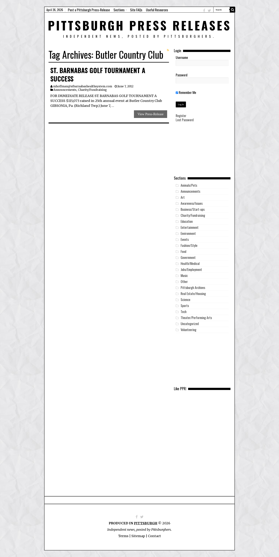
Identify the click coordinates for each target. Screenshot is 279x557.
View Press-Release (150, 114)
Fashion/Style (189, 245)
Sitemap (138, 536)
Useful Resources (157, 9)
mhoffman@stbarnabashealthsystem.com (82, 86)
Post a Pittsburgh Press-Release (89, 9)
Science (185, 299)
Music (184, 275)
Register (181, 115)
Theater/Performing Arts (196, 317)
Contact (154, 536)
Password (181, 75)
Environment (188, 233)
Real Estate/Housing (193, 293)
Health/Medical (190, 263)
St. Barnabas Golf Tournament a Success (97, 74)
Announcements (64, 90)
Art (183, 197)
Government (188, 257)
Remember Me (186, 92)
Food (183, 251)
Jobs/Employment (191, 269)
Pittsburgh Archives (193, 287)
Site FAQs (136, 9)
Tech (183, 311)
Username (182, 57)
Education (187, 221)
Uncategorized (190, 323)
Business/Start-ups (193, 209)
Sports (185, 305)
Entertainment (190, 227)
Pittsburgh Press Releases (139, 25)
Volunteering (188, 329)
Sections (119, 9)
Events (185, 239)
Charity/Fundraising (92, 90)
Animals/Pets (189, 185)
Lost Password (185, 119)
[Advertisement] (202, 151)
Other (184, 281)
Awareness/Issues (192, 203)
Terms (123, 536)
